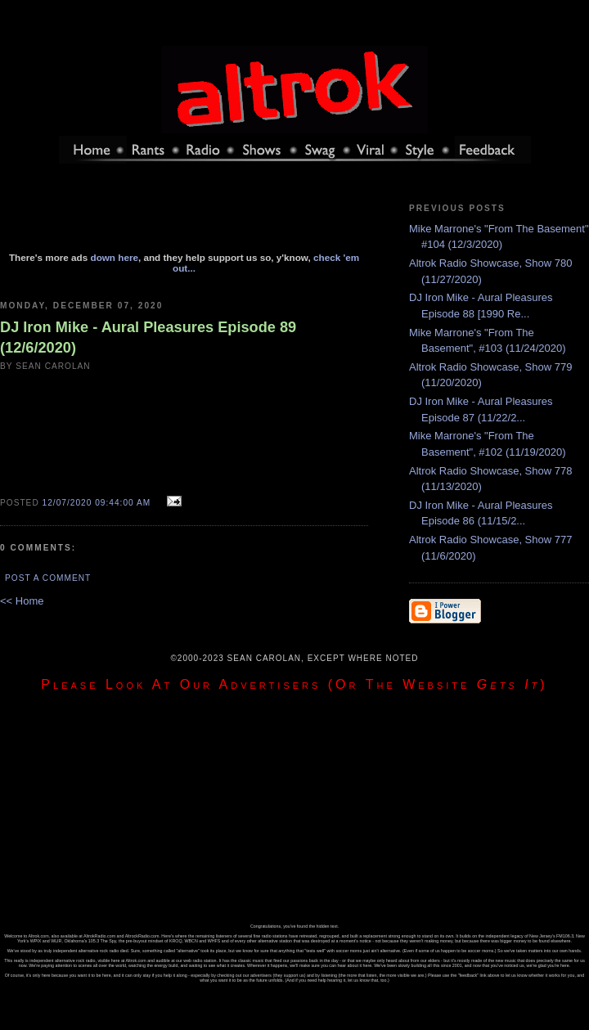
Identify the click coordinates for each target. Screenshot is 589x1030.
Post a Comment (48, 577)
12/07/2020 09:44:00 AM (97, 502)
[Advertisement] (184, 215)
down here (114, 257)
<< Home (21, 601)
